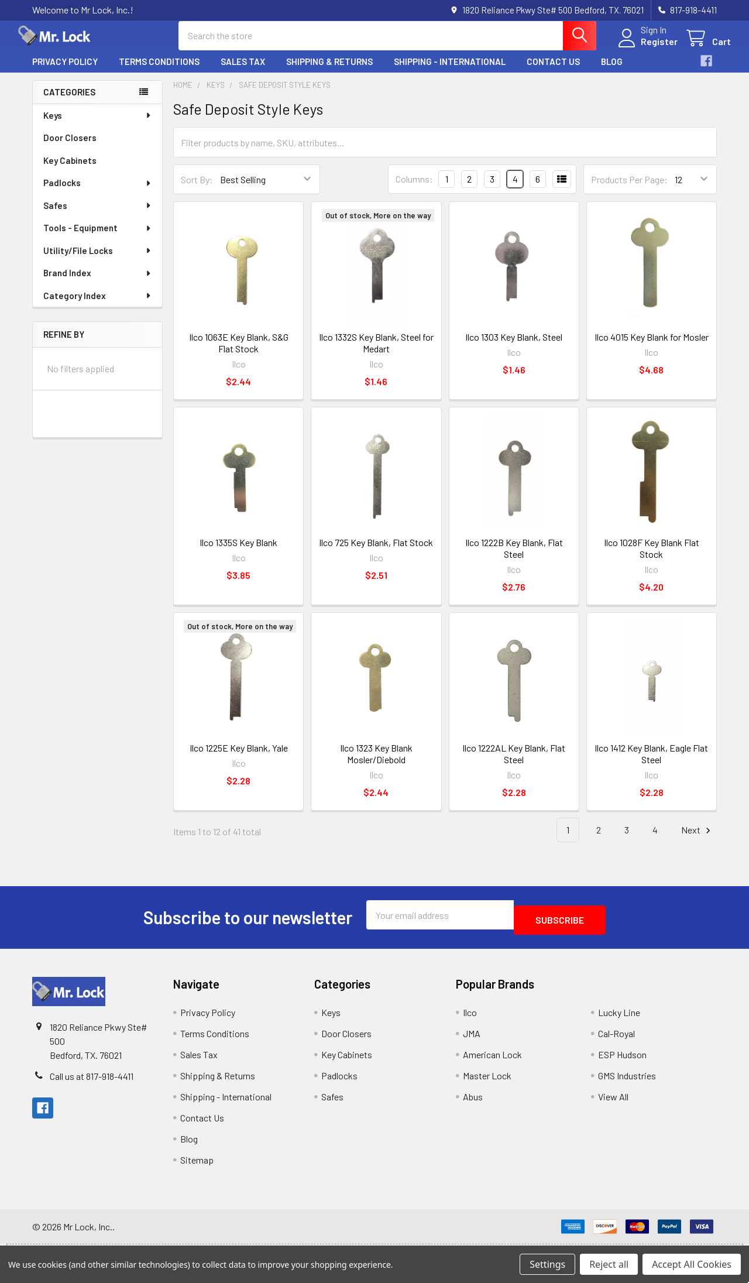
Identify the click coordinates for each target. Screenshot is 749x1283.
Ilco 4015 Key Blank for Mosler (652, 347)
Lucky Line (619, 1017)
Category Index (97, 306)
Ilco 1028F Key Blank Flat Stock (651, 558)
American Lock (492, 1059)
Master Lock (487, 1080)
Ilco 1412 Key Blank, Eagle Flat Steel (651, 764)
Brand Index (97, 283)
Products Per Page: (629, 189)
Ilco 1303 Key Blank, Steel (513, 347)
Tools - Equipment (97, 238)
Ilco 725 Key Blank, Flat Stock (376, 552)
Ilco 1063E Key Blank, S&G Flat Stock (238, 353)
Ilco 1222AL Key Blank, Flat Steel (513, 764)
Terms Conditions (159, 72)
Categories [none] (69, 102)
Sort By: (197, 189)
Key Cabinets (70, 171)
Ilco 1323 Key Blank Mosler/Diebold (376, 764)
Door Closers (70, 148)
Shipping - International (450, 72)
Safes (97, 216)
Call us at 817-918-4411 (91, 1081)
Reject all (608, 1264)
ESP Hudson (622, 1059)
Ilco (470, 1017)
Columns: (414, 189)
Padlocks (97, 193)
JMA (471, 1038)
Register (645, 48)
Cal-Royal (616, 1038)
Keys (97, 126)
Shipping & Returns (329, 72)
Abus (473, 1101)
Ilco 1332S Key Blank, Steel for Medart (376, 353)
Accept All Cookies (691, 1264)
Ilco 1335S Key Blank (238, 552)
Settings (547, 1264)
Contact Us (553, 72)
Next (697, 841)
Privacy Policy (65, 72)
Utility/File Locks (97, 261)
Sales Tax (243, 72)
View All (613, 1101)
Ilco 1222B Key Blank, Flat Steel (514, 558)
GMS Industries (627, 1080)
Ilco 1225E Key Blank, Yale (239, 758)
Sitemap (197, 1165)
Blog (612, 72)
